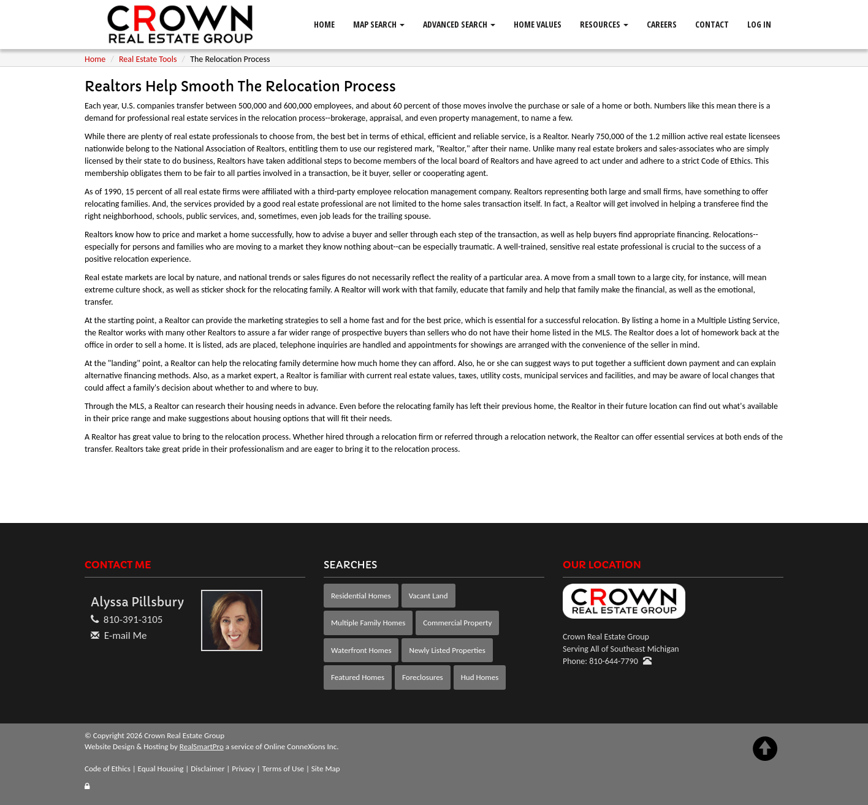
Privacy (243, 768)
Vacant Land (428, 595)
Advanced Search (459, 24)
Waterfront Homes (361, 650)
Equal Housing (161, 768)
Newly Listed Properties (447, 650)
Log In (759, 24)
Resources (604, 24)
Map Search (379, 24)
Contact (712, 24)
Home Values (538, 24)
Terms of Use (283, 768)
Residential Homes (361, 595)
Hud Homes (480, 677)
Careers (662, 24)
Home (324, 24)
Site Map (325, 768)
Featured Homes (357, 677)
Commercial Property (457, 622)
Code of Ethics (108, 768)
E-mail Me (125, 635)
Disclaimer (207, 768)
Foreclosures (422, 677)
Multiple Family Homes (368, 622)
